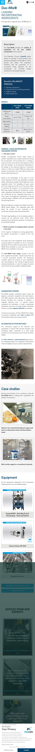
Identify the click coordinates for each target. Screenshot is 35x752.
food (5, 339)
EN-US (30, 2)
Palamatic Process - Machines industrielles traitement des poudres (10, 2)
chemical (10, 339)
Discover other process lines (17, 585)
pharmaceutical (20, 339)
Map (27, 3)
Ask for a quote (17, 590)
